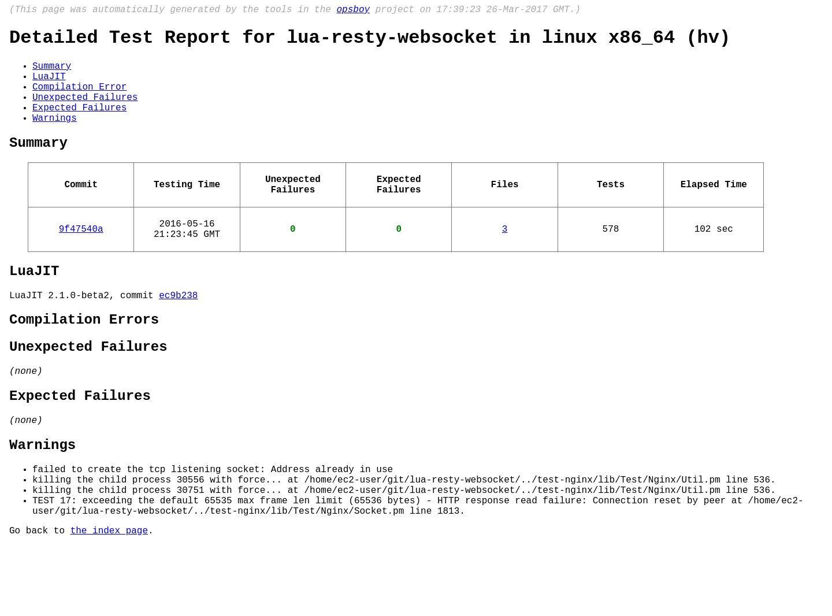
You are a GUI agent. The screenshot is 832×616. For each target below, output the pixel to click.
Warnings (54, 137)
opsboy (353, 11)
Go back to (39, 600)
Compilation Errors (84, 359)
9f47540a (81, 259)
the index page (109, 600)
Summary (51, 73)
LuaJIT (49, 86)
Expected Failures (79, 124)
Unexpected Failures (85, 111)
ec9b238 (178, 332)
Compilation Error (79, 98)
